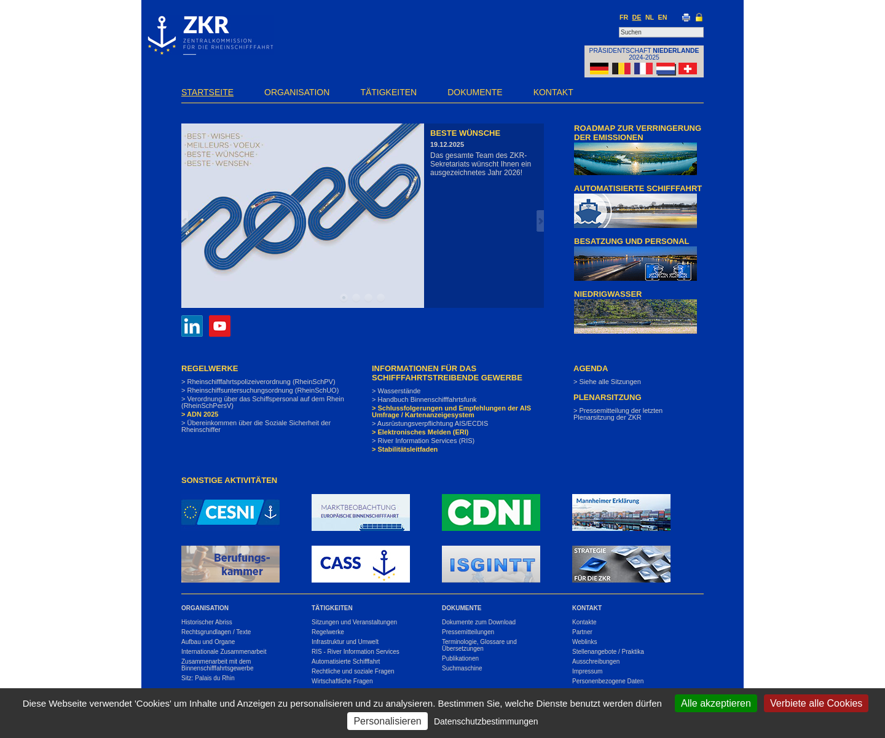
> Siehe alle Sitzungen (607, 381)
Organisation (296, 92)
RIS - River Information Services (355, 651)
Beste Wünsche (465, 133)
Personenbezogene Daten (607, 681)
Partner (582, 632)
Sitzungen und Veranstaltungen (354, 622)
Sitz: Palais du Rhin (208, 678)
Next (540, 221)
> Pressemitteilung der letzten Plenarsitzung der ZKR (618, 414)
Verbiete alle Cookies (816, 703)
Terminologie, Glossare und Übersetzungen (479, 645)
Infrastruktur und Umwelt (345, 641)
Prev (185, 221)
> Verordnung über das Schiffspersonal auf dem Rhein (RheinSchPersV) (262, 402)
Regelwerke (328, 632)
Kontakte (584, 622)
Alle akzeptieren (716, 703)
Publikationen (460, 658)
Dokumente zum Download (479, 622)
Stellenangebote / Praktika (608, 651)
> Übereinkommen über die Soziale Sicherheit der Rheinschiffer (256, 426)
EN (662, 17)
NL (649, 17)
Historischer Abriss (206, 622)
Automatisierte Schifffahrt (346, 661)
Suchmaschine (462, 668)
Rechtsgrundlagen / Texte (216, 632)
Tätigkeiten (388, 92)
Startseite (207, 92)
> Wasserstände (396, 391)
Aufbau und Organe (208, 641)
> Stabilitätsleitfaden (405, 449)
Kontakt (553, 92)
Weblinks (584, 641)
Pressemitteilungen (468, 632)
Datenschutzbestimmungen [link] (486, 721)
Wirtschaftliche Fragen (342, 681)
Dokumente (474, 92)
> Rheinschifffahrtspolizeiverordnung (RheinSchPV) (258, 381)
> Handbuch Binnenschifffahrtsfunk (424, 399)
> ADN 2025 (199, 414)
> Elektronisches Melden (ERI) (420, 432)
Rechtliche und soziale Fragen (353, 671)
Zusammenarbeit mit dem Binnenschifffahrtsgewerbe (217, 665)
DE (637, 17)
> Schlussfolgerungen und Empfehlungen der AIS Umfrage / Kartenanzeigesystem (451, 411)
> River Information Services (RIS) (423, 440)
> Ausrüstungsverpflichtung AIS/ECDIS (430, 423)
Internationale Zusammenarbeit (223, 651)
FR (624, 17)
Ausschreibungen (596, 661)
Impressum (587, 671)
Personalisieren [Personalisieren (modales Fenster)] (387, 721)
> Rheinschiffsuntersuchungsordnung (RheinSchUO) (260, 390)
